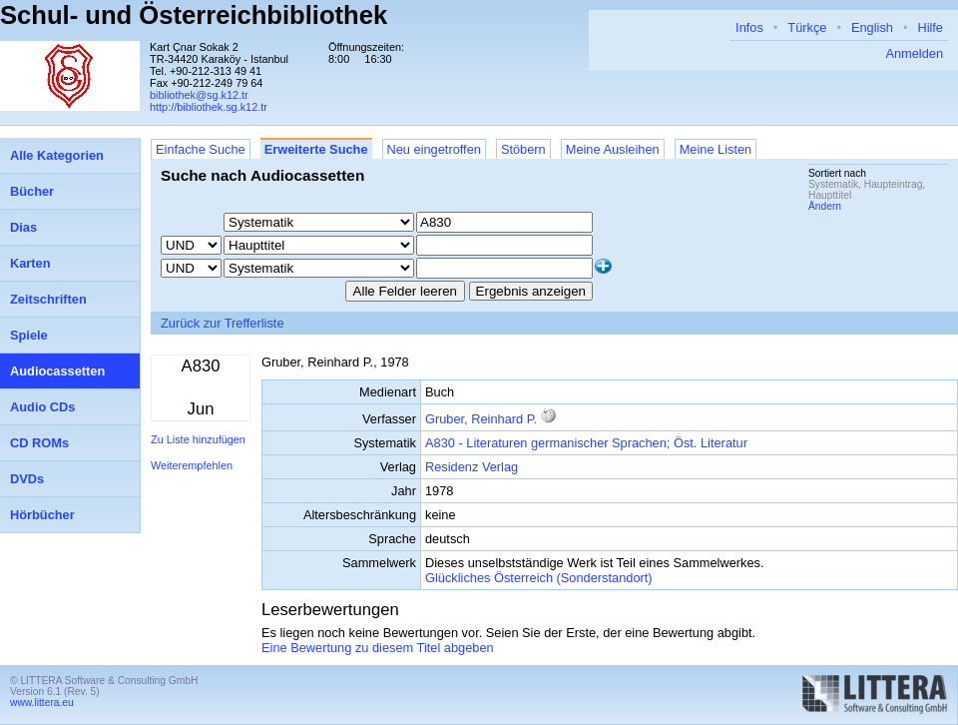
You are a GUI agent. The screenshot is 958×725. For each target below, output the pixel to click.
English (872, 27)
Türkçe (806, 27)
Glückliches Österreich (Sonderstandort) (539, 577)
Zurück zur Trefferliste (222, 323)
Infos (749, 27)
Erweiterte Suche (316, 149)
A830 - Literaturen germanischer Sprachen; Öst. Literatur (586, 442)
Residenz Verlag (471, 466)
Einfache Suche (200, 149)
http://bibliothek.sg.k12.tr (208, 107)
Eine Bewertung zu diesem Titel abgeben (377, 647)
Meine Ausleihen (613, 149)
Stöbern (523, 149)
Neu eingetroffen (434, 149)
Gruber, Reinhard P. (481, 418)
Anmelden (914, 53)
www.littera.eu (42, 702)
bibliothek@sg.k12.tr (199, 95)
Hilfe (930, 27)
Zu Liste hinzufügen (198, 439)
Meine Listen (716, 149)
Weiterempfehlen (192, 465)
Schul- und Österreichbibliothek (193, 15)
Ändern (824, 206)
